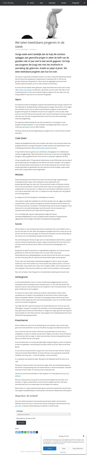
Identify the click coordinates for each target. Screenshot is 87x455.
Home (30, 3)
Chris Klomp (33, 49)
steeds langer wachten (42, 148)
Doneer (63, 3)
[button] (83, 436)
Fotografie (75, 3)
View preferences (78, 448)
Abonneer (52, 3)
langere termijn (29, 127)
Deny (63, 448)
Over (41, 3)
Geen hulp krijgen (26, 90)
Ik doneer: (19, 411)
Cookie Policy (63, 452)
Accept (50, 448)
